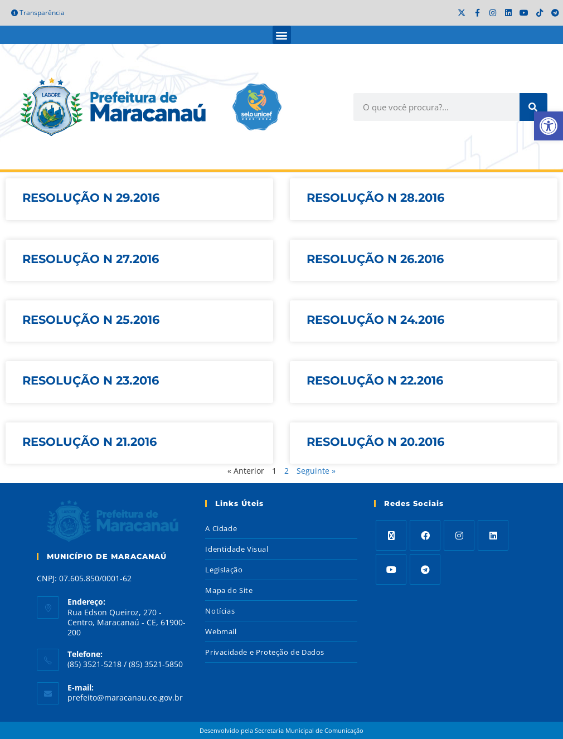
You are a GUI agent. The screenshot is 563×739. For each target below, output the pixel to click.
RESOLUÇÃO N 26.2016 (375, 259)
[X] (391, 535)
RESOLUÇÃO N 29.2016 (90, 198)
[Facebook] (425, 535)
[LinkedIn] (493, 535)
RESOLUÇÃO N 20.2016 (375, 442)
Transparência (38, 12)
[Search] (533, 107)
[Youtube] (391, 569)
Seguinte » (316, 470)
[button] (282, 35)
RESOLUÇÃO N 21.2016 (89, 442)
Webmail (220, 631)
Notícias (220, 611)
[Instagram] (459, 535)
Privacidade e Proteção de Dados (264, 652)
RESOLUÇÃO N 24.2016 (375, 320)
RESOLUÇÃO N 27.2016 (90, 259)
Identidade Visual (236, 549)
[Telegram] (425, 569)
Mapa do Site (229, 590)
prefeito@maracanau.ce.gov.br (125, 697)
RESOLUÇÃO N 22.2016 (375, 380)
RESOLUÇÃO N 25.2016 (90, 320)
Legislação (223, 570)
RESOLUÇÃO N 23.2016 (90, 380)
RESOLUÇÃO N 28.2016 (375, 198)
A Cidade (221, 528)
